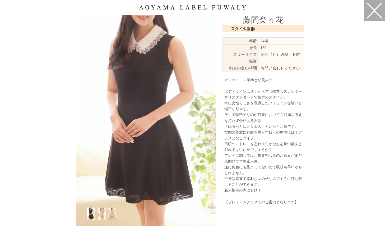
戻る (374, 10)
